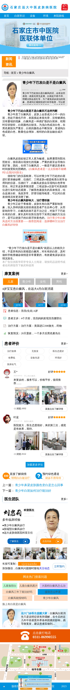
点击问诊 (51, 541)
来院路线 (59, 15)
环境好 (58, 357)
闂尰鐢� (42, 688)
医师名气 (11, 364)
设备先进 (35, 357)
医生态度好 (58, 351)
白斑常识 (19, 15)
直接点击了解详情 (54, 409)
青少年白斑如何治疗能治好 (33, 490)
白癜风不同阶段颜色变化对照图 (40, 59)
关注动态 (44, 568)
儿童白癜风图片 (28, 585)
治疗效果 (11, 351)
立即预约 (59, 566)
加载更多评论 (35, 464)
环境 (45, 15)
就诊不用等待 (53, 478)
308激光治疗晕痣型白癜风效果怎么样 (43, 57)
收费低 (11, 357)
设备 (32, 15)
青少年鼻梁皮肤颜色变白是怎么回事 (39, 485)
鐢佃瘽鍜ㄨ (26, 688)
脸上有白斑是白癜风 (14, 604)
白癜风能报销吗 (17, 598)
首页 (6, 15)
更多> (64, 273)
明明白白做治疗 (20, 478)
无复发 (35, 351)
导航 (6, 72)
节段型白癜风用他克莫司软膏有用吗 (43, 58)
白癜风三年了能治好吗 (19, 591)
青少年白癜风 (27, 72)
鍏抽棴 (49, 676)
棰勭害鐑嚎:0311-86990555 (33, 677)
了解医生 (19, 541)
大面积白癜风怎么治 (53, 585)
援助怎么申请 (53, 591)
